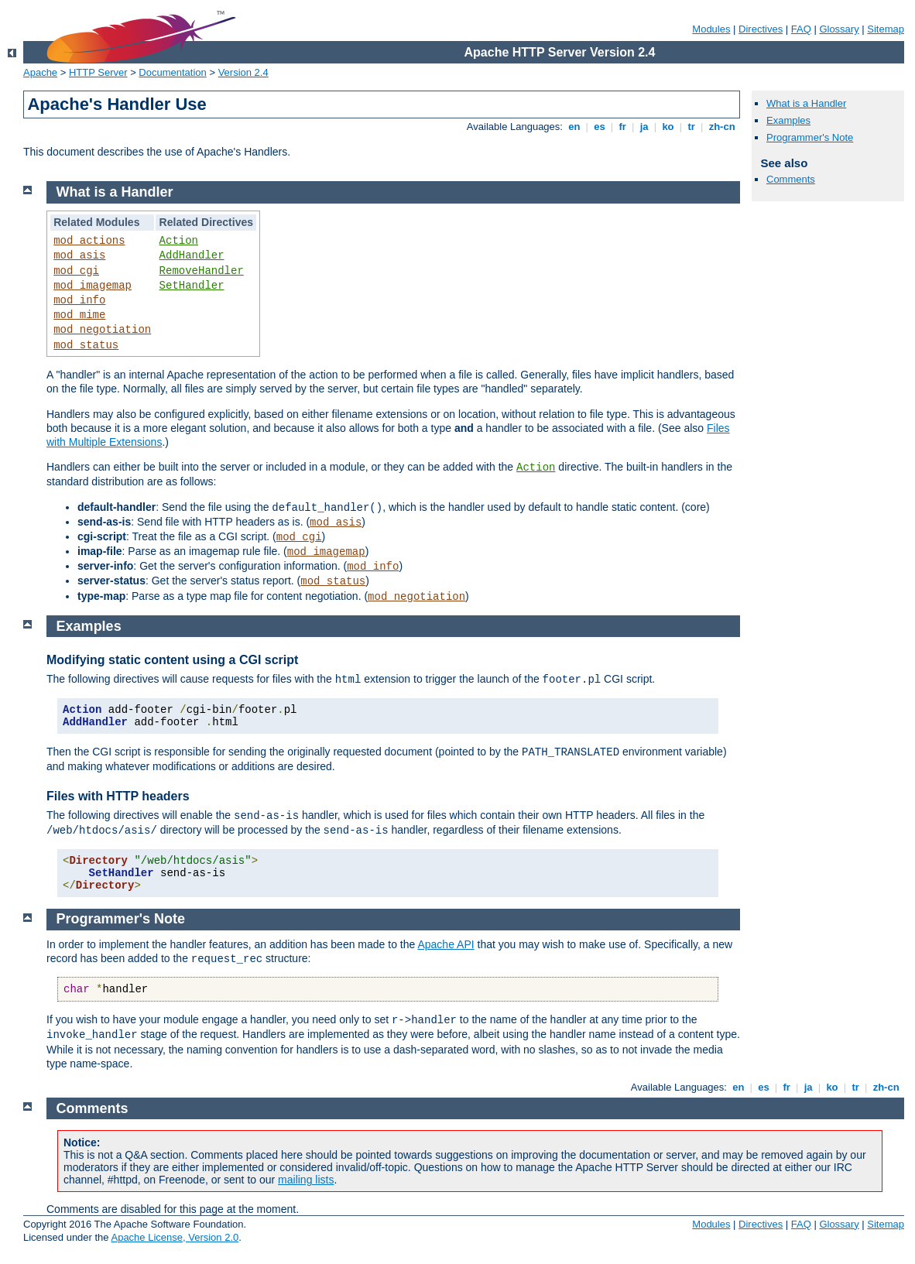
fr (622, 126)
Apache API (445, 944)
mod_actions (89, 241)
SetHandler (191, 285)
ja (644, 126)
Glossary (838, 29)
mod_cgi (76, 271)
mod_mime (79, 315)
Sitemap (885, 29)
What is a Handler (806, 103)
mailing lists (306, 1179)
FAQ (801, 29)
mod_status (85, 345)
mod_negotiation (102, 330)
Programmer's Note (809, 137)
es (599, 126)
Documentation (172, 72)
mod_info (79, 300)
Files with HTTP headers (118, 796)
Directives (761, 29)
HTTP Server (98, 72)
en (574, 126)
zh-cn (722, 126)
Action (178, 241)
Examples (788, 120)
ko (668, 126)
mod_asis (79, 255)
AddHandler (191, 255)
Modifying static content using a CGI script (172, 659)
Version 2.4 (243, 72)
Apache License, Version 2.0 (174, 1237)
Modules (711, 29)
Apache (40, 72)
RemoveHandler (201, 271)
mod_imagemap (92, 285)
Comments (790, 179)
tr (691, 126)
